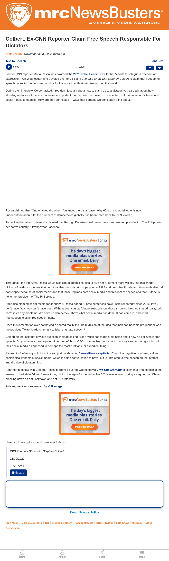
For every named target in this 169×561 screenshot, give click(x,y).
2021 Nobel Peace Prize (89, 74)
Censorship (13, 528)
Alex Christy (14, 54)
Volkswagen (56, 386)
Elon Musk (12, 522)
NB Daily (137, 522)
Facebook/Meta (84, 522)
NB (47, 522)
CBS (99, 522)
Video (149, 522)
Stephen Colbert (62, 522)
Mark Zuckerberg (32, 522)
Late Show (122, 522)
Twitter (109, 522)
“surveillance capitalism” (96, 353)
